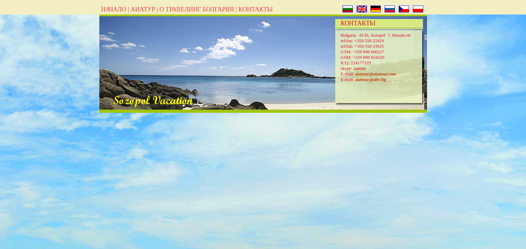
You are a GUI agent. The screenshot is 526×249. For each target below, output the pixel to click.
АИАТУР (143, 9)
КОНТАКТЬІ (255, 9)
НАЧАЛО (113, 9)
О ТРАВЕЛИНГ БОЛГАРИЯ (196, 9)
